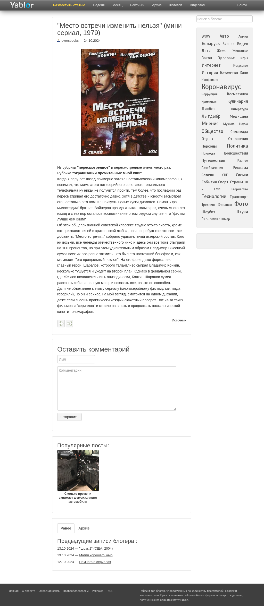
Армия (243, 37)
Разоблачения (212, 168)
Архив (156, 5)
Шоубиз (208, 212)
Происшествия (235, 153)
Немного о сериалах (95, 562)
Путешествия (213, 160)
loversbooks (68, 40)
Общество (212, 131)
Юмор (225, 219)
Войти (242, 5)
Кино (244, 73)
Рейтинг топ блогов (152, 590)
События (209, 182)
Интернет (211, 65)
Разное (242, 161)
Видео (242, 43)
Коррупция (210, 94)
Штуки (241, 212)
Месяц (117, 5)
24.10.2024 (92, 40)
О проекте (28, 590)
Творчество (239, 189)
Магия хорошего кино (95, 555)
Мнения (210, 123)
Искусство (240, 66)
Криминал (209, 102)
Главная (13, 590)
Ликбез (209, 109)
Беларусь (211, 43)
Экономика (211, 219)
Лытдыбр (211, 116)
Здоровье (226, 58)
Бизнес (228, 43)
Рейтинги (137, 5)
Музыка (229, 124)
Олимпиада (239, 132)
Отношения (238, 138)
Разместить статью (69, 5)
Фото (241, 204)
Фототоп (175, 5)
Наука (243, 124)
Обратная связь (49, 590)
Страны (236, 182)
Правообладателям (75, 590)
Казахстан (229, 73)
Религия (208, 175)
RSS (110, 590)
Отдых (207, 138)
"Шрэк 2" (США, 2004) (96, 548)
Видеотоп (197, 5)
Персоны (209, 146)
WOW (206, 36)
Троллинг (208, 205)
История (210, 72)
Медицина (239, 116)
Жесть (221, 51)
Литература (239, 109)
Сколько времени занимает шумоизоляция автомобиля (77, 476)
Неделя (99, 5)
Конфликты (210, 80)
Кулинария (237, 101)
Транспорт (239, 196)
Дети (206, 50)
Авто (224, 36)
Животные (240, 51)
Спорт (223, 182)
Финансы (225, 205)
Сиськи (242, 175)
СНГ (225, 175)
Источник (179, 320)
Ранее (66, 528)
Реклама (240, 167)
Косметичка (237, 94)
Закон (207, 58)
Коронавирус (221, 86)
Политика (237, 146)
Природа (208, 153)
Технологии (214, 196)
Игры (244, 58)
